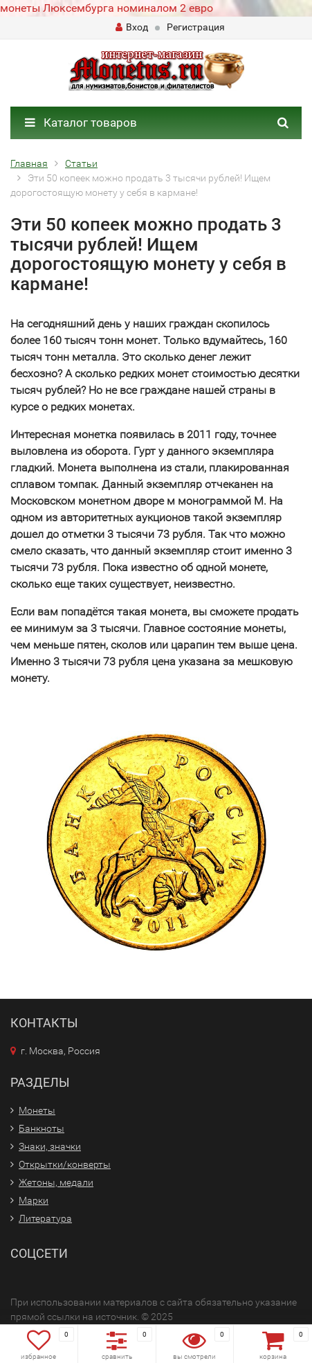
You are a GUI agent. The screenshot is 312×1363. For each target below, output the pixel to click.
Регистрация (196, 27)
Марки (33, 1200)
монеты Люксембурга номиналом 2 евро (106, 8)
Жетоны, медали (56, 1182)
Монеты (37, 1110)
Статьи (81, 163)
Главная (29, 163)
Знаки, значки (50, 1146)
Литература (45, 1218)
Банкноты (41, 1128)
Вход (132, 27)
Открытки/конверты (65, 1164)
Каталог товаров (81, 122)
